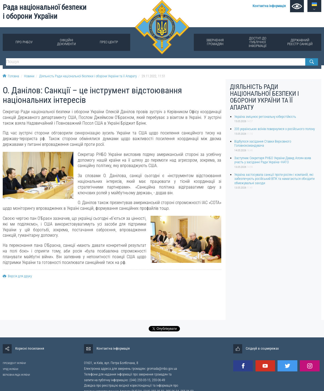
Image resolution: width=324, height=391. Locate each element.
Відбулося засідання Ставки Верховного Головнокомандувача (262, 143)
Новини (29, 76)
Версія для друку (17, 276)
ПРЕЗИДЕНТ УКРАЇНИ (14, 363)
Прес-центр (109, 42)
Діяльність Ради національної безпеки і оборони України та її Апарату (88, 76)
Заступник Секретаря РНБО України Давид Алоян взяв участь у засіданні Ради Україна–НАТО (272, 160)
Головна (11, 76)
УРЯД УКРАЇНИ (10, 369)
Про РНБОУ (24, 42)
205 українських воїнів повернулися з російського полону (274, 129)
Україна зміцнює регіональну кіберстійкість (265, 117)
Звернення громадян (215, 42)
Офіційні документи (66, 42)
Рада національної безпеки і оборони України (44, 12)
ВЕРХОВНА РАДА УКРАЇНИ (16, 375)
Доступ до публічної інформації (257, 42)
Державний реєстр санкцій (300, 42)
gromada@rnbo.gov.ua (162, 369)
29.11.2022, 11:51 (153, 76)
